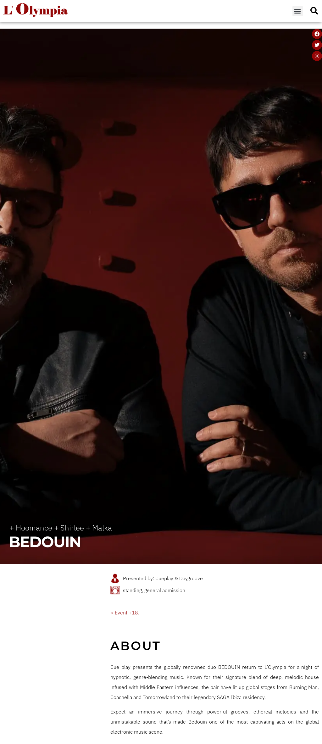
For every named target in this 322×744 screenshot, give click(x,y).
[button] (297, 11)
